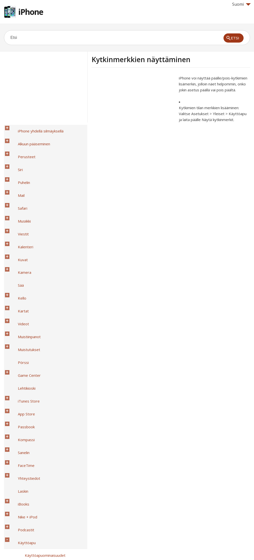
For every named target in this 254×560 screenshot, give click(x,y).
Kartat (16, 218)
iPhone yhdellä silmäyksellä (34, 128)
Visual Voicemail (31, 488)
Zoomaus (26, 366)
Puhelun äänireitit (32, 436)
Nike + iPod (20, 321)
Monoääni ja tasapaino (37, 430)
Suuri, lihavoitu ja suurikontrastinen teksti (52, 391)
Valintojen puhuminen (36, 379)
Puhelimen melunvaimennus (41, 456)
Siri (13, 147)
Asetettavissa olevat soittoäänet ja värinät (48, 446)
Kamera (17, 198)
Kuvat (16, 192)
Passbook (19, 276)
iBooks (16, 314)
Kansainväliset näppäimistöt (35, 527)
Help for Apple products (22, 548)
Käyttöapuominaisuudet (38, 340)
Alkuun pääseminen (27, 134)
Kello (15, 211)
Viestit (16, 179)
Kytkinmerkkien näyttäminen (42, 404)
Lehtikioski (20, 256)
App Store (19, 269)
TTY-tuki (25, 482)
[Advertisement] (133, 109)
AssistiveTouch (31, 475)
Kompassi (19, 282)
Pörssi (16, 243)
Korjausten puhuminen (37, 385)
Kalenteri (18, 185)
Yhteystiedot (22, 301)
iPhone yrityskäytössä (30, 520)
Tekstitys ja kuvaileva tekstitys (44, 417)
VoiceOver (27, 353)
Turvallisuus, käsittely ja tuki (34, 533)
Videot (16, 224)
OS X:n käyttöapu (32, 514)
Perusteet (20, 140)
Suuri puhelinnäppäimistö (39, 501)
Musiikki (17, 173)
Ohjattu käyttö (30, 462)
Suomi (241, 4)
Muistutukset (22, 237)
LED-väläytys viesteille (37, 424)
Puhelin (17, 153)
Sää (14, 205)
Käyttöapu (20, 333)
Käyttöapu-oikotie (33, 346)
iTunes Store (22, 263)
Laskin (16, 308)
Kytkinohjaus (28, 469)
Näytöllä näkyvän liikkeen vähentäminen (51, 398)
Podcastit (19, 327)
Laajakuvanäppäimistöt (37, 494)
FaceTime (19, 295)
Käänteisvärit (29, 372)
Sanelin (17, 288)
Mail (14, 160)
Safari (15, 166)
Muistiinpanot (22, 231)
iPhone (30, 11)
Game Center (22, 250)
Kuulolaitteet (29, 411)
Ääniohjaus (27, 507)
